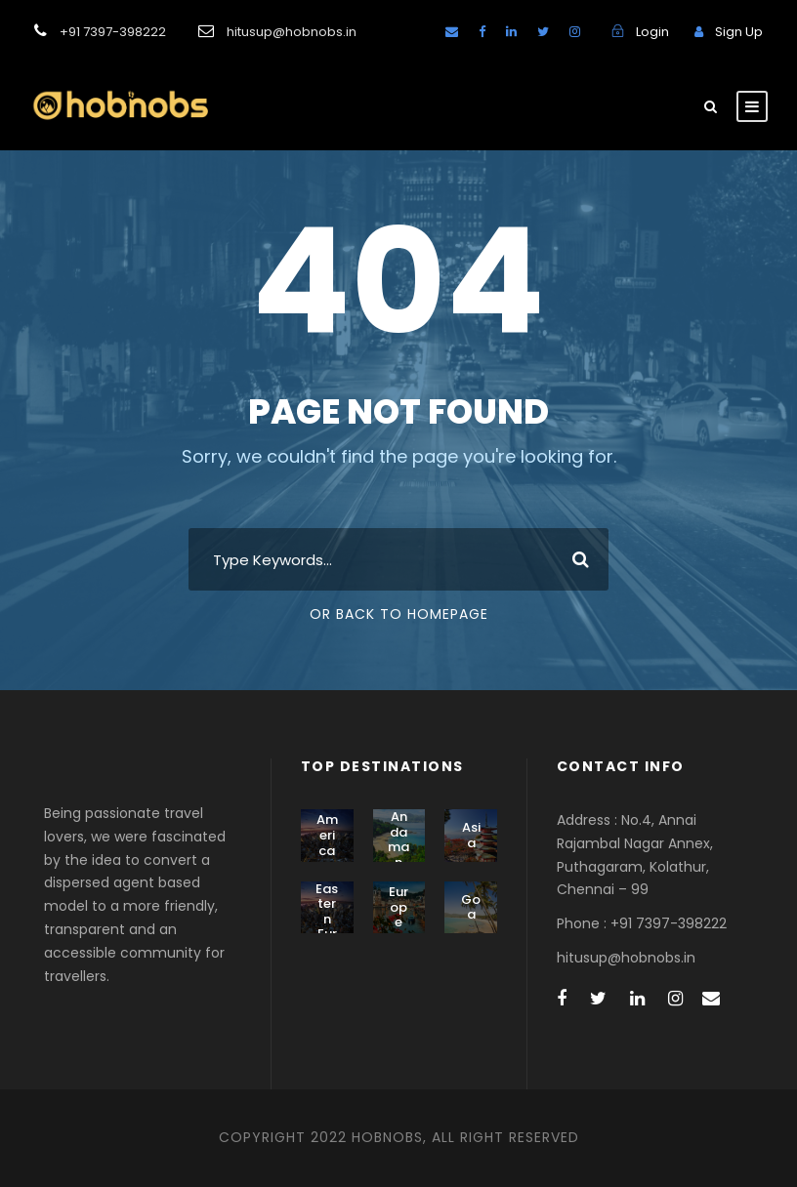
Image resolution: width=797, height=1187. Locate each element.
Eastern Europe (326, 927)
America (327, 834)
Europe (398, 906)
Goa (471, 907)
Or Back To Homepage (399, 614)
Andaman (398, 839)
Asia (471, 835)
